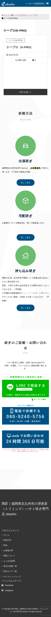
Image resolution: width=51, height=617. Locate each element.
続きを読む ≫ (26, 92)
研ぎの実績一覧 (10, 566)
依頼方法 (7, 540)
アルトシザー (27, 293)
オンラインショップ (12, 576)
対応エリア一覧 (10, 571)
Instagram (7, 590)
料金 (5, 545)
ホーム (6, 535)
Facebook (7, 585)
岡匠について (9, 556)
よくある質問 (9, 561)
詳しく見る (25, 182)
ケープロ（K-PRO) (18, 47)
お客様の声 (8, 550)
